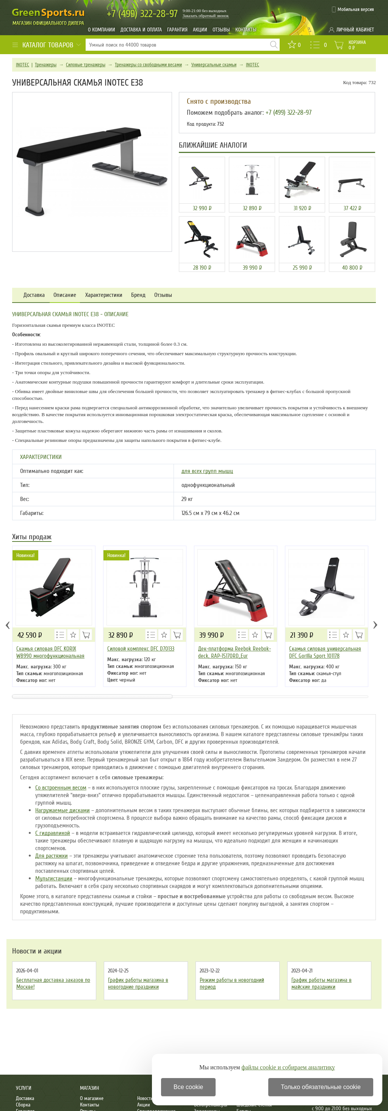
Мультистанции (53, 878)
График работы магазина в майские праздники (321, 983)
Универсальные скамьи (213, 65)
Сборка (23, 1105)
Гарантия (177, 30)
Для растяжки (51, 856)
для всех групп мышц (207, 471)
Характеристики (103, 295)
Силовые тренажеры (85, 65)
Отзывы (221, 30)
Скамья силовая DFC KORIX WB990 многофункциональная (50, 652)
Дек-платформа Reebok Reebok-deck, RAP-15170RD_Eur (234, 652)
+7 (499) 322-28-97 (288, 112)
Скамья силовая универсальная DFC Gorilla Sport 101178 (325, 652)
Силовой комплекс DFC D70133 (140, 648)
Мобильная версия (356, 9)
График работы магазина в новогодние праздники (138, 983)
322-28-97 (142, 14)
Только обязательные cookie (321, 1087)
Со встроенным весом (60, 787)
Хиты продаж (32, 537)
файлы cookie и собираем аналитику (288, 1067)
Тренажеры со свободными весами (148, 65)
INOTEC (22, 65)
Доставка (34, 295)
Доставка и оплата (141, 30)
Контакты (246, 30)
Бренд (138, 295)
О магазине (91, 1098)
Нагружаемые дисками (62, 810)
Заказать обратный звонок (206, 15)
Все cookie (188, 1087)
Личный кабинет (355, 30)
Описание (64, 295)
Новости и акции (37, 951)
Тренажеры (45, 65)
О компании (101, 30)
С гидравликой (52, 833)
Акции (200, 30)
